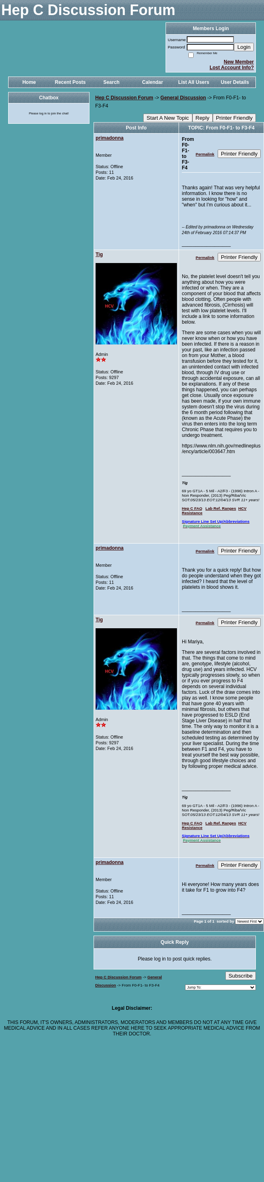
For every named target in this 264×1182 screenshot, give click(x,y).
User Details (235, 82)
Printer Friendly (234, 118)
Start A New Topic (167, 118)
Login (244, 47)
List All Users (193, 82)
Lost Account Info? (231, 67)
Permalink (205, 154)
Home (29, 82)
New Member (239, 62)
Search (111, 82)
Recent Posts (70, 82)
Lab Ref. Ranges (220, 508)
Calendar (152, 82)
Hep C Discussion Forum (124, 98)
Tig (99, 254)
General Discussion (183, 98)
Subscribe (241, 976)
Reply (202, 118)
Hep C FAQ (192, 508)
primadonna (110, 138)
